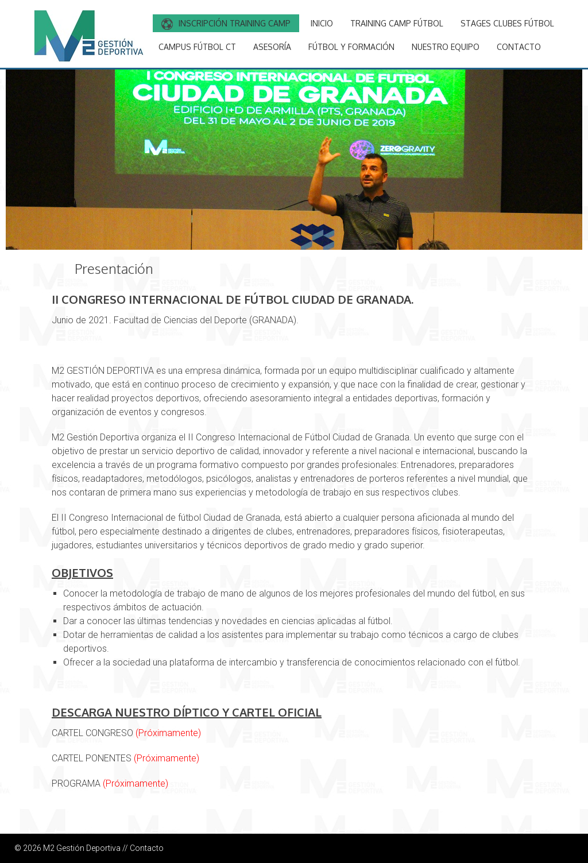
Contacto (147, 848)
